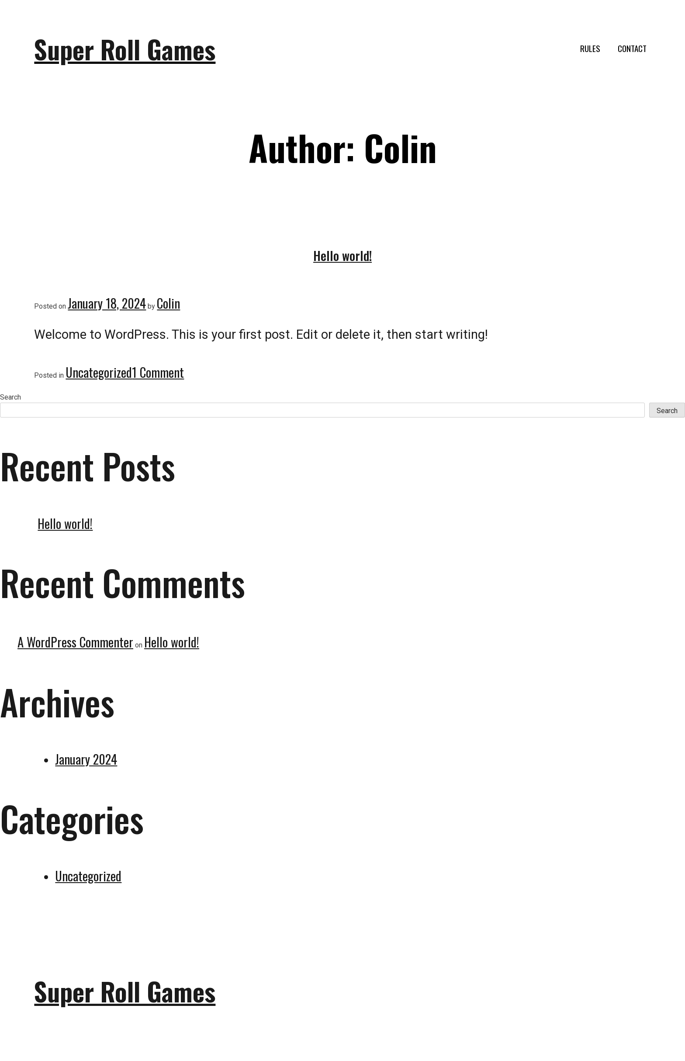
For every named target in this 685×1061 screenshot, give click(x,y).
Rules (590, 48)
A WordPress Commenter (75, 642)
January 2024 (86, 759)
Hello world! (342, 255)
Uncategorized (99, 372)
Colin (168, 303)
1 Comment (158, 372)
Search (10, 397)
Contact (632, 48)
